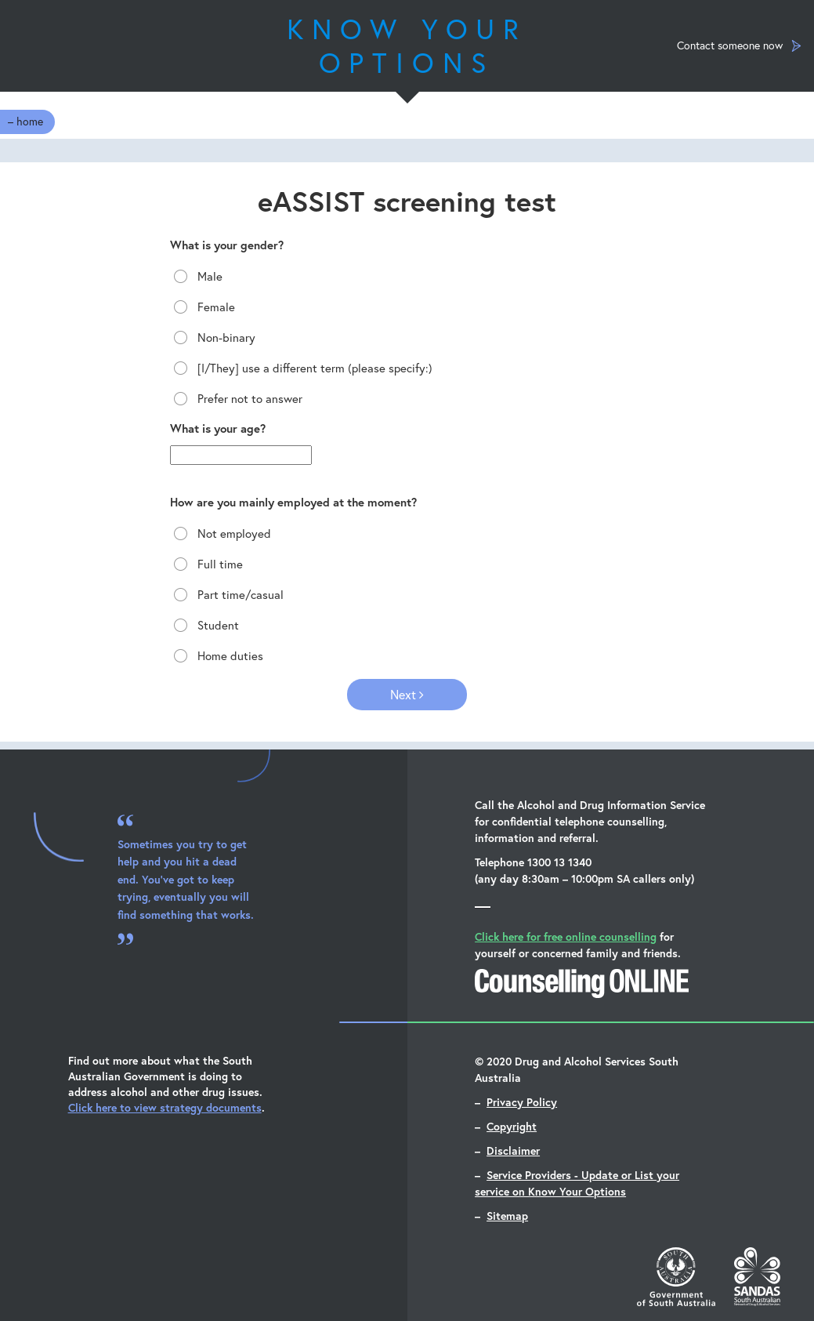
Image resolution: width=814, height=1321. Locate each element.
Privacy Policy (522, 1101)
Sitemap (507, 1215)
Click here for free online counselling (566, 936)
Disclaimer (513, 1150)
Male (196, 276)
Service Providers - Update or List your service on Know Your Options (577, 1183)
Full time (206, 564)
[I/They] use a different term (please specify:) (301, 368)
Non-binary (212, 337)
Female (202, 307)
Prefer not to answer (236, 398)
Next (407, 694)
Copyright (512, 1126)
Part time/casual (227, 594)
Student (204, 625)
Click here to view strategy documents (165, 1107)
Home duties (216, 656)
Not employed (220, 533)
